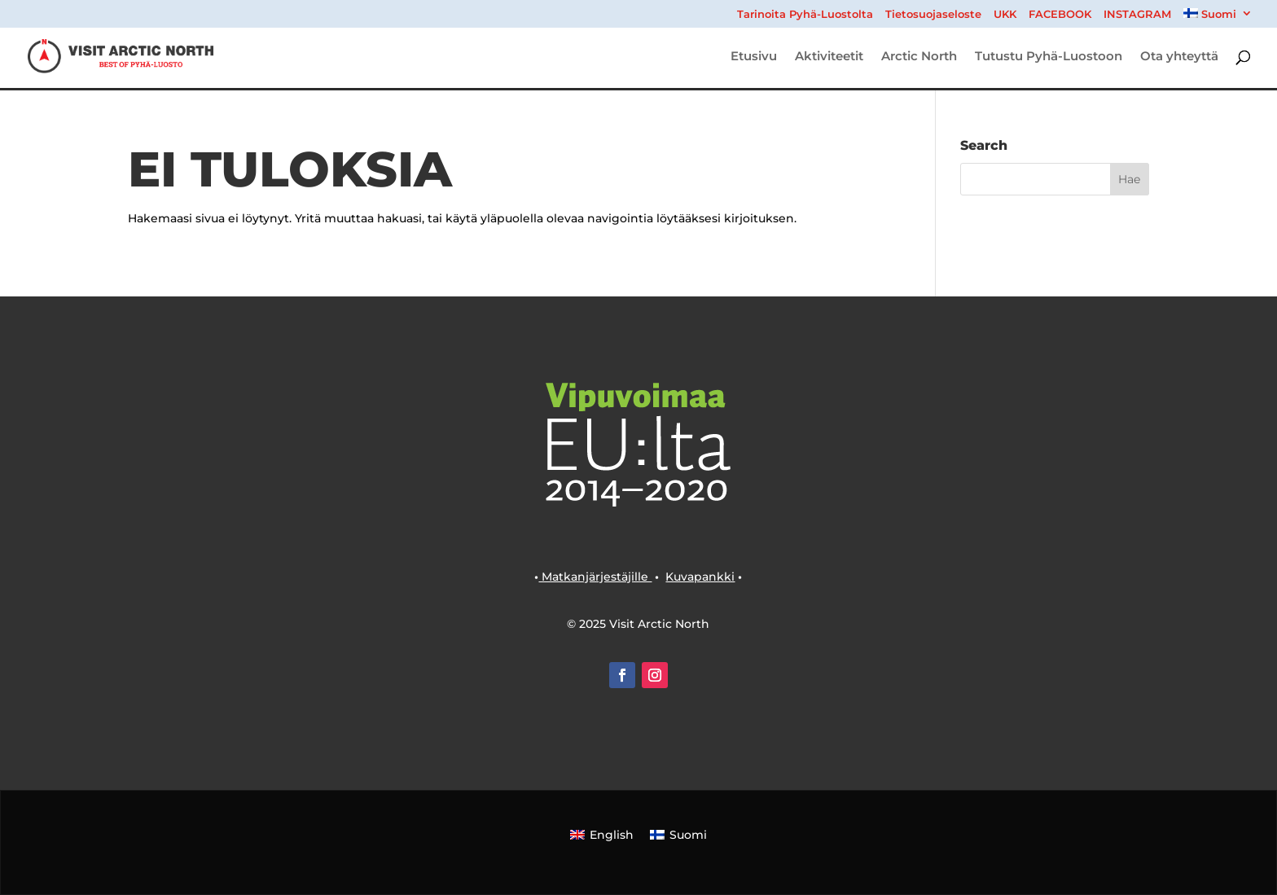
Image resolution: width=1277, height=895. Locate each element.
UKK (1005, 14)
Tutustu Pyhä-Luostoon (1048, 57)
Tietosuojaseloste (933, 14)
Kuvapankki (700, 576)
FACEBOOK (1060, 14)
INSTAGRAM (1137, 14)
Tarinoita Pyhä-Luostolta (805, 14)
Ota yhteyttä (1179, 57)
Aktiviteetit (829, 57)
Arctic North (919, 57)
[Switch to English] (602, 834)
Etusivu (754, 57)
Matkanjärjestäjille (595, 576)
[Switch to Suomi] (678, 834)
